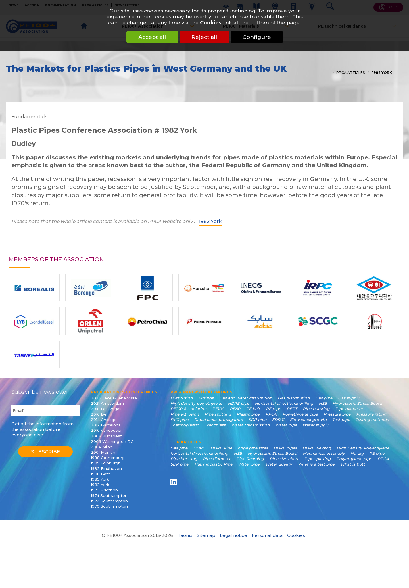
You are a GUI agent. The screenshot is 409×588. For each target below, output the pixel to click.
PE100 (218, 408)
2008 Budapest (106, 436)
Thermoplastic (184, 425)
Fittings (206, 398)
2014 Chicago (104, 419)
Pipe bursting (316, 408)
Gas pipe (323, 398)
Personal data (267, 535)
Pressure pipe (337, 414)
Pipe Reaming (250, 458)
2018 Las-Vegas (106, 408)
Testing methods (372, 419)
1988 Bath (100, 474)
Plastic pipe (248, 414)
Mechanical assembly (324, 453)
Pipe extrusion (184, 414)
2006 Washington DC (112, 441)
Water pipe (286, 425)
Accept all (152, 37)
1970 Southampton (109, 506)
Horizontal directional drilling (284, 403)
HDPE (199, 448)
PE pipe (273, 408)
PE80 (235, 408)
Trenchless (215, 425)
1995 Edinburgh (106, 463)
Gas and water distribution (245, 398)
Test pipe (341, 419)
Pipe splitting (217, 414)
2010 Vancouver (106, 430)
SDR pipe (257, 419)
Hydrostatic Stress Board (357, 403)
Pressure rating (371, 414)
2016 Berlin (101, 414)
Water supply (315, 425)
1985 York (100, 479)
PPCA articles (350, 72)
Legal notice (233, 535)
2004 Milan (101, 447)
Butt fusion (181, 398)
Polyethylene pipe (300, 414)
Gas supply (349, 398)
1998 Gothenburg (108, 457)
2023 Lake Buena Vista (114, 398)
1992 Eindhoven (106, 468)
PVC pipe (179, 419)
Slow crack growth (308, 419)
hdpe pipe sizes (253, 448)
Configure (257, 37)
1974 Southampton (109, 495)
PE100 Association (188, 408)
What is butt (352, 464)
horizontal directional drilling (199, 453)
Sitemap (206, 535)
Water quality (278, 464)
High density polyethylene (196, 403)
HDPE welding (316, 448)
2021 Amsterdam (107, 403)
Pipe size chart (284, 458)
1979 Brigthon (104, 490)
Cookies (211, 23)
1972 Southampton (109, 501)
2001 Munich (103, 452)
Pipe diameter (349, 408)
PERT (292, 408)
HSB (323, 403)
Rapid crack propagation (218, 419)
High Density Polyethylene (363, 448)
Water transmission (250, 425)
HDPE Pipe (221, 448)
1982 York (381, 72)
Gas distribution (294, 398)
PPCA (271, 414)
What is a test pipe (316, 464)
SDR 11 (278, 419)
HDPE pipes (285, 448)
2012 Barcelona (106, 425)
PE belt (253, 408)
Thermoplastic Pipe (213, 464)
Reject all (204, 37)
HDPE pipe (238, 403)
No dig (357, 453)
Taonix (185, 535)
